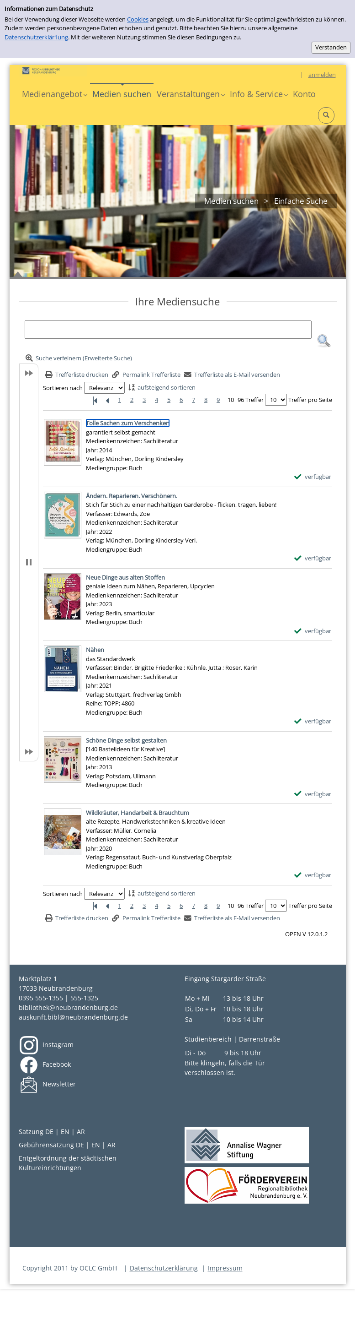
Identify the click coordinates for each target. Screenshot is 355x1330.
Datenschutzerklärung (164, 1268)
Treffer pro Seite (310, 400)
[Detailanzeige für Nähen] (95, 650)
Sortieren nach (63, 388)
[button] (54, 94)
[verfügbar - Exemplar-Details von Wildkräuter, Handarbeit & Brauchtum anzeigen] (312, 875)
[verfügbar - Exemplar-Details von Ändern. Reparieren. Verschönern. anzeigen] (312, 558)
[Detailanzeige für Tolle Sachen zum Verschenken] (128, 423)
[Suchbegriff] (168, 329)
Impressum (225, 1268)
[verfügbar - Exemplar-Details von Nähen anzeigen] (312, 721)
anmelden (322, 75)
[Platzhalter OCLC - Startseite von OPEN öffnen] (53, 70)
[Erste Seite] (95, 400)
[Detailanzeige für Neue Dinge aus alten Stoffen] (125, 577)
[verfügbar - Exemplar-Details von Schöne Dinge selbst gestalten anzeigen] (312, 794)
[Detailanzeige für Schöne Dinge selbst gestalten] (126, 740)
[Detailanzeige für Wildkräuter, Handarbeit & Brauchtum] (137, 813)
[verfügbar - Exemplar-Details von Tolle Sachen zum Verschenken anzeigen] (312, 477)
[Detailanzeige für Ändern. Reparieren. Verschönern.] (131, 496)
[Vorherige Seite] (107, 400)
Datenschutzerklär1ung (36, 37)
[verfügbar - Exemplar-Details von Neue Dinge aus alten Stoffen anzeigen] (312, 631)
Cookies (137, 19)
